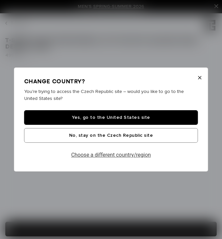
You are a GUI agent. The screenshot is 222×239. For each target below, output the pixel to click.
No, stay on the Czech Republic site (111, 135)
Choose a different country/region (111, 155)
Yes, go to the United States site (111, 117)
